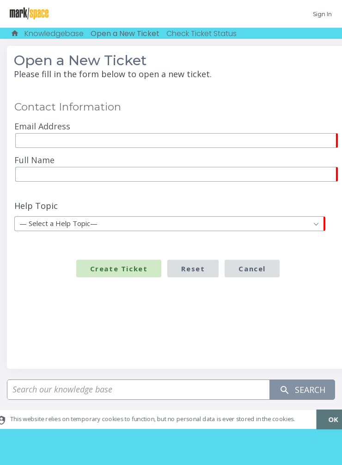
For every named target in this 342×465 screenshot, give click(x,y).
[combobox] (169, 223)
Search (302, 390)
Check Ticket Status (201, 33)
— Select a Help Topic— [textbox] (58, 223)
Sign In (322, 14)
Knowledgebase (54, 33)
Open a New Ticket (125, 33)
